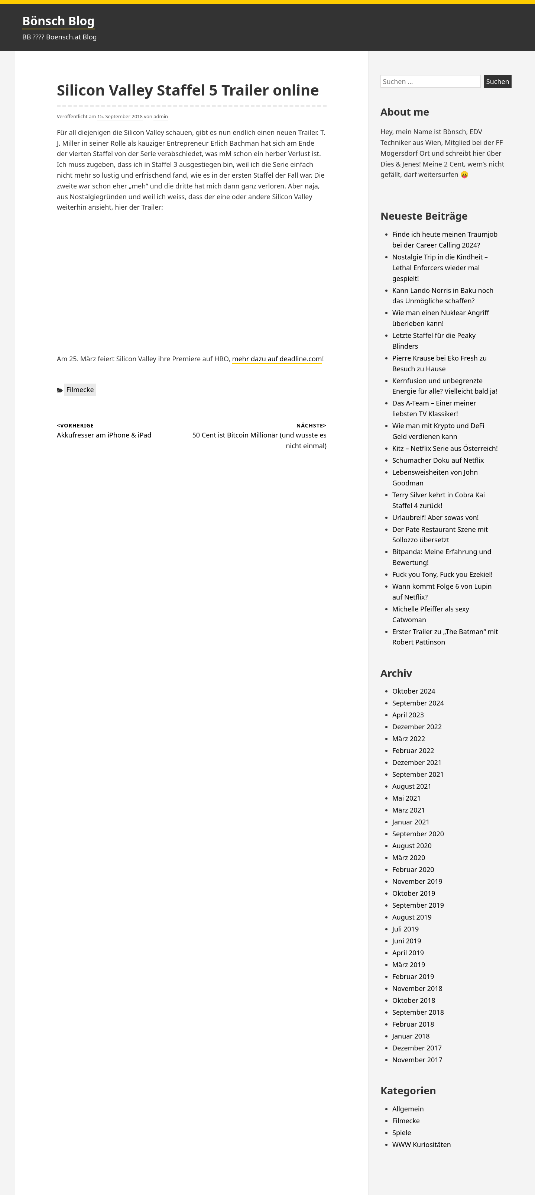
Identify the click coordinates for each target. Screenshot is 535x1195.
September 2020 (418, 833)
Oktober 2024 (413, 691)
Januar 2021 (411, 821)
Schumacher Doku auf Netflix (438, 460)
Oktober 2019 (413, 893)
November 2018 (417, 988)
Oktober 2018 (413, 1000)
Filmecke (80, 389)
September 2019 (418, 905)
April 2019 (408, 952)
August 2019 (412, 917)
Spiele (401, 1132)
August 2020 (412, 845)
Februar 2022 (413, 750)
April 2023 (408, 714)
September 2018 (418, 1012)
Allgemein (408, 1108)
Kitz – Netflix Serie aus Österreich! (445, 448)
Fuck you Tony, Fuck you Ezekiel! (442, 574)
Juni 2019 (406, 940)
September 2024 (418, 702)
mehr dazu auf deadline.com (277, 358)
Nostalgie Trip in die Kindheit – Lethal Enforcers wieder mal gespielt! (440, 267)
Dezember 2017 (417, 1047)
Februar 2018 (413, 1024)
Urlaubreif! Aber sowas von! (435, 517)
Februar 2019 (413, 976)
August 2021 (412, 786)
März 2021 (408, 809)
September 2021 (418, 774)
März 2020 (408, 857)
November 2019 (417, 881)
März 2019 (408, 964)
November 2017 (417, 1059)
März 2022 (408, 738)
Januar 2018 (411, 1035)
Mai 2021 (406, 798)
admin (160, 116)
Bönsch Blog (58, 21)
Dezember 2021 (417, 762)
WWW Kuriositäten (421, 1144)
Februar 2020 (413, 869)
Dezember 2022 (417, 726)
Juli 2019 (405, 928)
